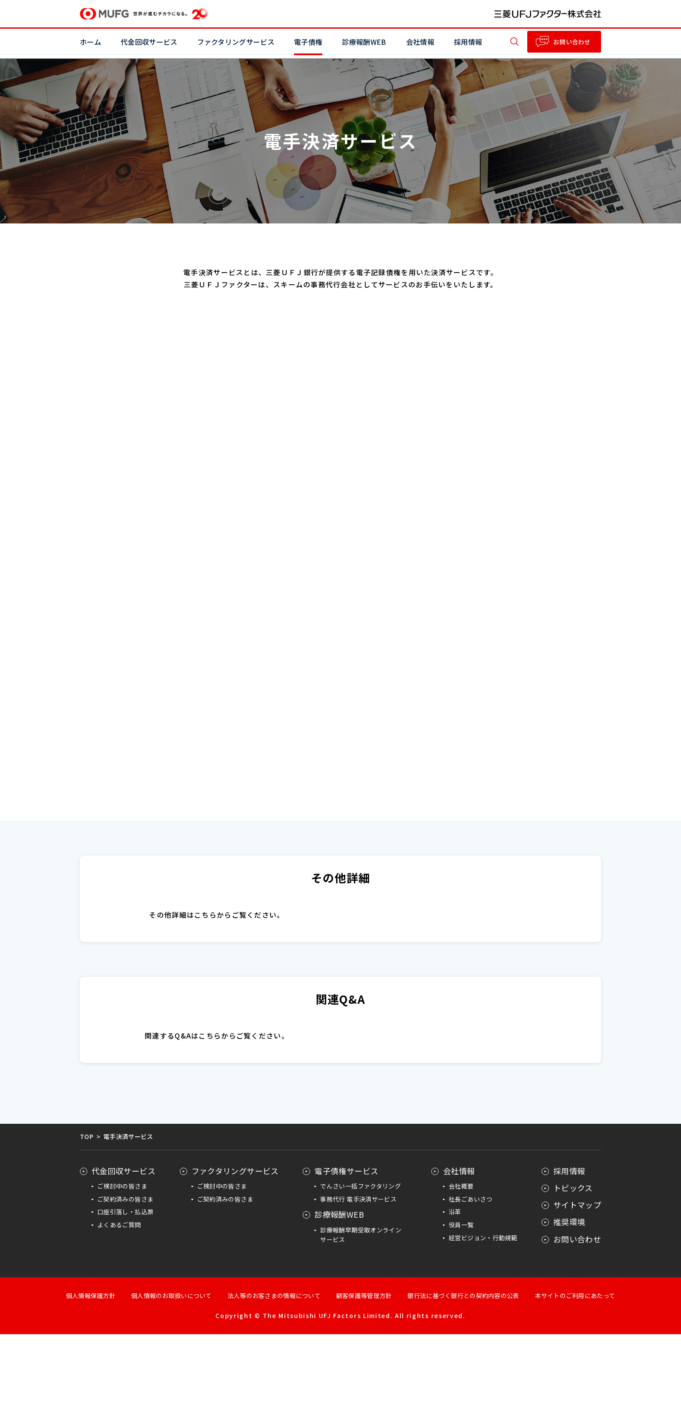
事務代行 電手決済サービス (358, 1266)
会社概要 (461, 1253)
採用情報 (468, 42)
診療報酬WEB (339, 1282)
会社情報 (459, 1238)
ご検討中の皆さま (122, 1253)
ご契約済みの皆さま (125, 1266)
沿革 (455, 1279)
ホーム (90, 42)
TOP (86, 1204)
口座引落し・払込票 (125, 1279)
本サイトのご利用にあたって (575, 1363)
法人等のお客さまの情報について (274, 1363)
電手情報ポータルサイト (464, 1095)
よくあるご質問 (119, 1293)
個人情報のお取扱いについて (171, 1363)
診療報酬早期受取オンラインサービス (360, 1302)
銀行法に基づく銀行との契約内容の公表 (463, 1363)
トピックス (573, 1255)
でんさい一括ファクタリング (360, 1253)
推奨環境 (569, 1289)
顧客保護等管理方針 (364, 1363)
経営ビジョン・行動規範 (483, 1305)
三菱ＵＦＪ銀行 (464, 922)
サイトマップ (577, 1273)
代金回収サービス (123, 1238)
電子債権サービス (346, 1238)
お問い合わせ (572, 41)
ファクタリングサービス (235, 1238)
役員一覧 (461, 1293)
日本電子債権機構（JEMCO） (464, 957)
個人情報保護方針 (91, 1363)
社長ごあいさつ (471, 1266)
